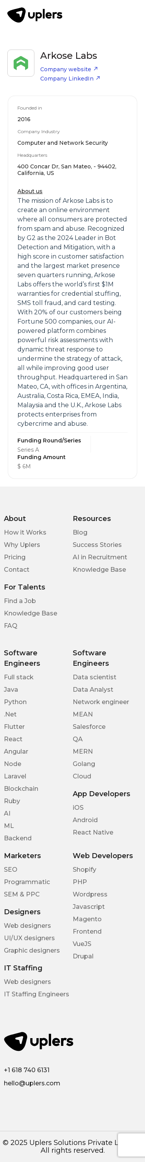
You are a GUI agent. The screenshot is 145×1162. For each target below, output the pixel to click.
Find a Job (20, 601)
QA (78, 739)
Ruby (12, 801)
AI (7, 813)
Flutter (14, 726)
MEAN (83, 714)
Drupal (83, 956)
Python (15, 702)
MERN (83, 751)
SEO (10, 869)
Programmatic (27, 882)
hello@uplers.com (32, 1083)
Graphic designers (32, 950)
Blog (80, 532)
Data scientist (94, 677)
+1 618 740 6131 (26, 1070)
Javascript (89, 906)
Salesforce (89, 726)
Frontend (87, 931)
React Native (93, 832)
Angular (16, 751)
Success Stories (97, 544)
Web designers (27, 925)
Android (85, 820)
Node (12, 764)
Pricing (15, 557)
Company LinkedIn (70, 78)
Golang (84, 764)
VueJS (82, 944)
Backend (18, 838)
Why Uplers (22, 544)
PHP (80, 882)
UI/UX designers (29, 938)
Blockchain (21, 788)
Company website (69, 69)
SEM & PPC (22, 894)
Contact (16, 569)
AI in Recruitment (100, 557)
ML (9, 826)
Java (11, 689)
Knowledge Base (99, 569)
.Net (10, 714)
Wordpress (90, 894)
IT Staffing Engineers (36, 994)
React (13, 739)
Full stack (19, 677)
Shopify (84, 869)
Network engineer (101, 702)
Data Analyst (93, 689)
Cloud (82, 776)
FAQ (10, 625)
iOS (78, 807)
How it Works (25, 532)
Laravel (15, 776)
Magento (87, 919)
